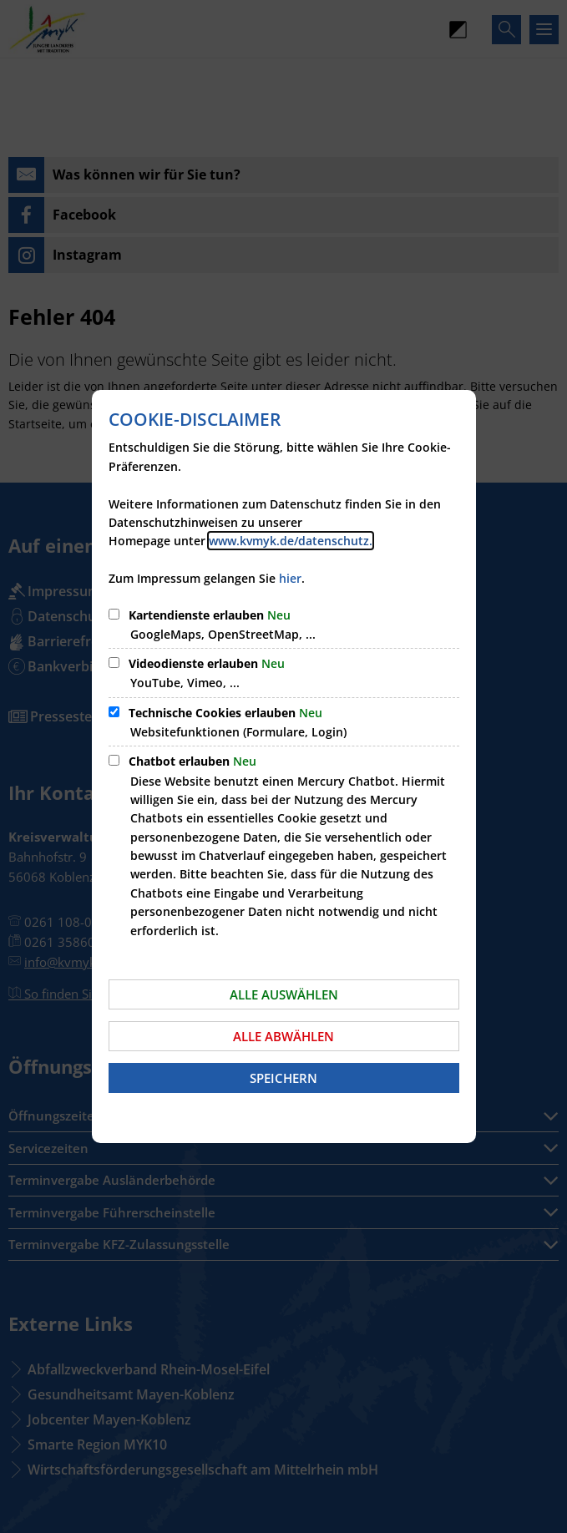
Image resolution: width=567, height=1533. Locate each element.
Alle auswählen (284, 994)
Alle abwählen (283, 1036)
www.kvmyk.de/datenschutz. (290, 541)
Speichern (283, 1078)
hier (290, 578)
